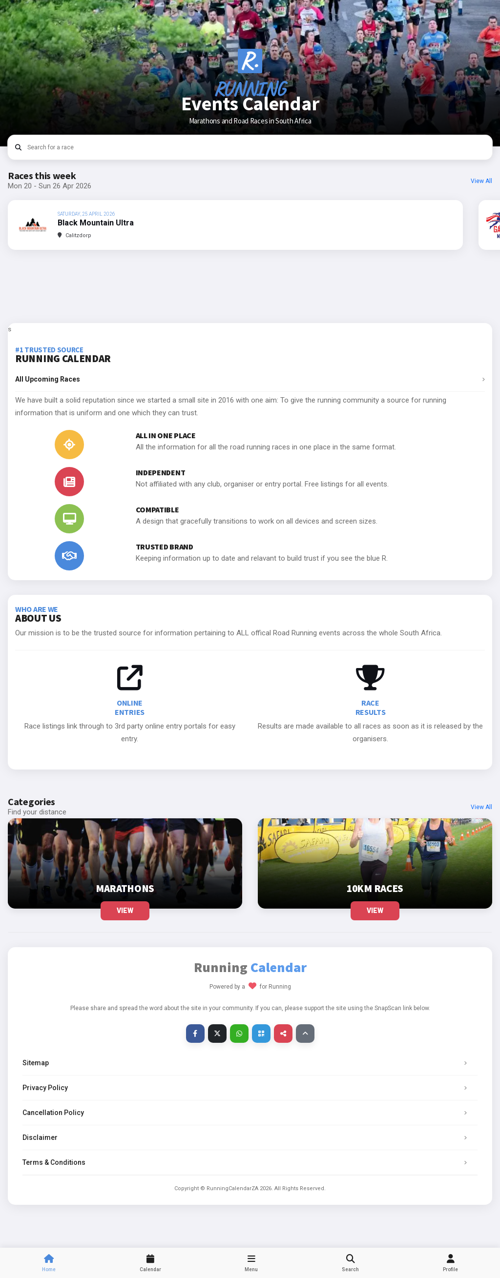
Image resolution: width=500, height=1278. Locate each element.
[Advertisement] (250, 287)
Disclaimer (247, 1137)
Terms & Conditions (247, 1162)
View (125, 910)
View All (481, 181)
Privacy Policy (247, 1087)
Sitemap (247, 1062)
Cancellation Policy (247, 1112)
